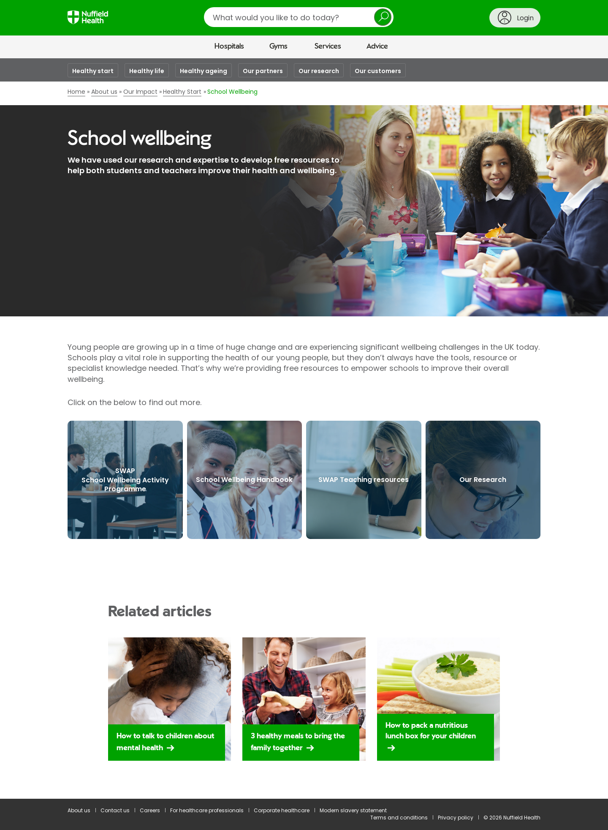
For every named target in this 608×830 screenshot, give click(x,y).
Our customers (378, 71)
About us (79, 810)
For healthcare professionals (207, 810)
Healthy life (146, 71)
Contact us (115, 810)
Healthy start (93, 71)
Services (328, 46)
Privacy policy (455, 817)
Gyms (278, 46)
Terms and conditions (399, 817)
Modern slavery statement (353, 810)
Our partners (263, 71)
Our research (319, 71)
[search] (299, 17)
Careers (150, 810)
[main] (304, 428)
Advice (377, 46)
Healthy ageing (203, 71)
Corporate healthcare (281, 810)
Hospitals (229, 46)
